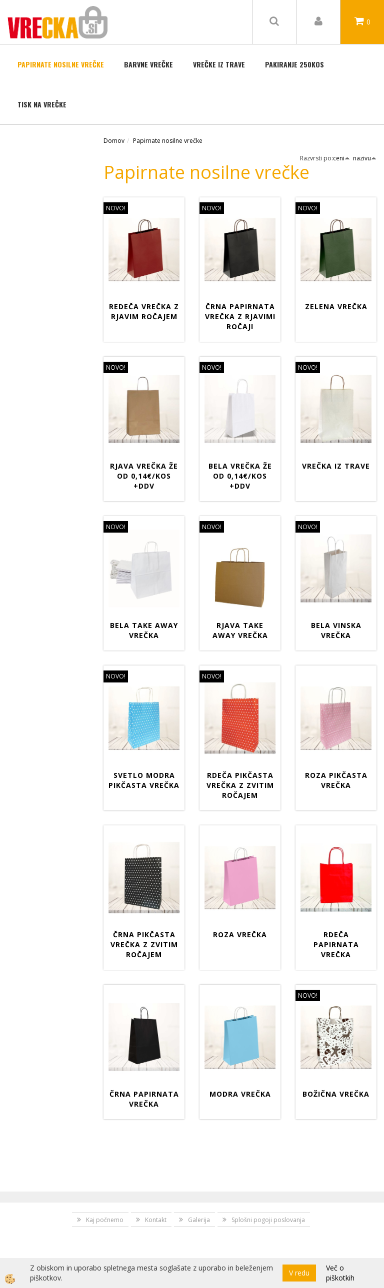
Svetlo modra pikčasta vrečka (144, 780)
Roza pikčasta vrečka (336, 780)
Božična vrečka (336, 1094)
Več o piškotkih (340, 1273)
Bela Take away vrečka (144, 630)
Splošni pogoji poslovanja (268, 1220)
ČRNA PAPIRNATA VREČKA (144, 1099)
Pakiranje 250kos (294, 64)
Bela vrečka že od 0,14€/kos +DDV (240, 476)
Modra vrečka (240, 1094)
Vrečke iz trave (219, 64)
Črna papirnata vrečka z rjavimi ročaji (240, 316)
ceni (341, 158)
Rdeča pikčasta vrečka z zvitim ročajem (240, 785)
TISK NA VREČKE (42, 104)
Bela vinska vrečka (336, 630)
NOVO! (116, 208)
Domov (114, 140)
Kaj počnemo (105, 1220)
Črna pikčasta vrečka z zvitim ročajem (144, 944)
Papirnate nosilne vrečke (61, 64)
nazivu (364, 158)
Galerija (199, 1220)
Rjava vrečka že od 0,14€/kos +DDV (144, 476)
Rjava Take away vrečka (240, 630)
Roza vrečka (240, 934)
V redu (299, 1273)
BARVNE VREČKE (148, 64)
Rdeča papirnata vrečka (336, 944)
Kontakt (155, 1220)
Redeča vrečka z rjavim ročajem (144, 311)
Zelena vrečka (336, 306)
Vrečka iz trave (336, 466)
